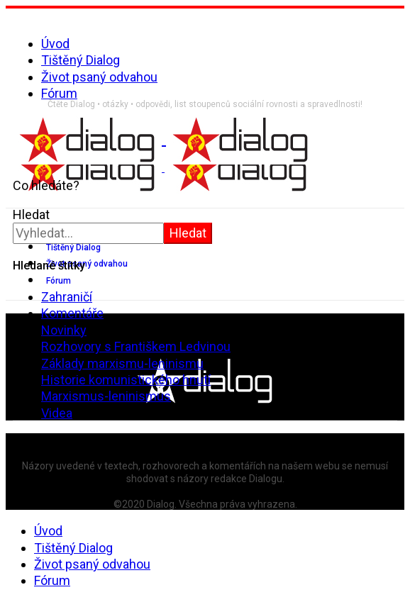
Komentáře (72, 313)
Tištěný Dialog (80, 59)
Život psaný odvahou (99, 76)
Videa (56, 413)
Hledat (31, 214)
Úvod (55, 43)
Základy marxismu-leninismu (122, 363)
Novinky (64, 330)
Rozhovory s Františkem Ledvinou (136, 346)
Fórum (59, 93)
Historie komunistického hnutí (126, 379)
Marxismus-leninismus (106, 396)
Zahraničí (66, 296)
